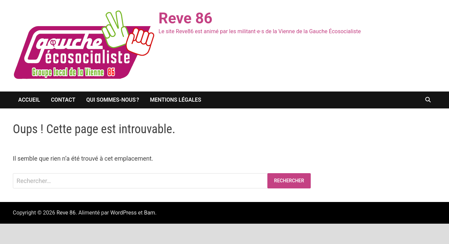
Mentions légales (175, 100)
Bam (149, 212)
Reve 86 (185, 18)
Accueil (29, 100)
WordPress (123, 212)
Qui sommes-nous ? (112, 100)
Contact (63, 100)
